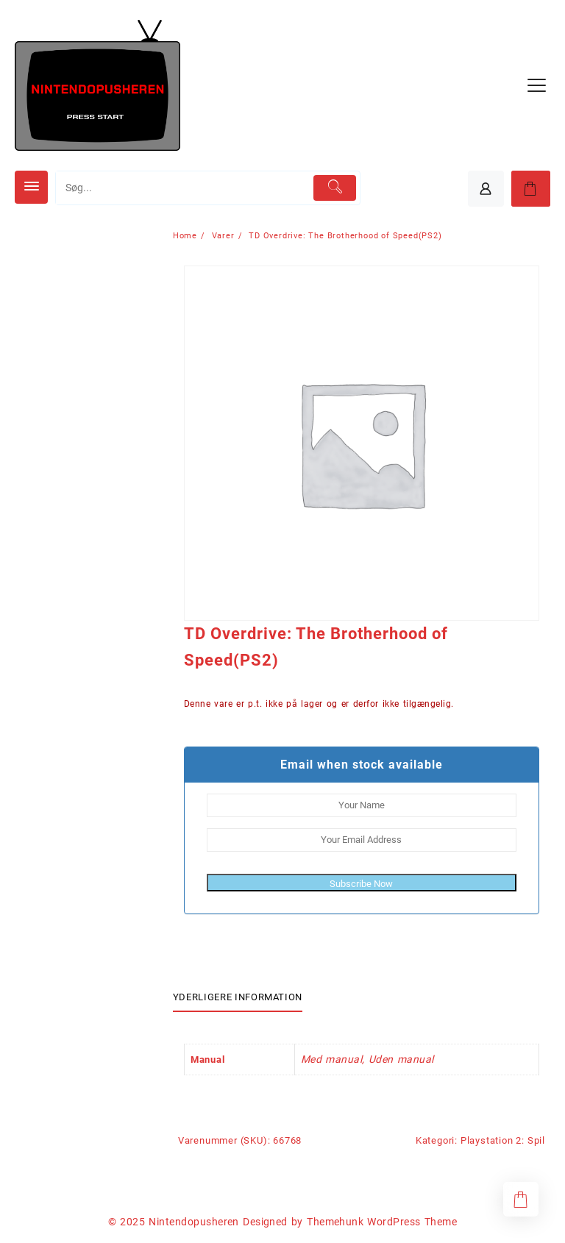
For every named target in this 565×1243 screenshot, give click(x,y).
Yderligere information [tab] (237, 996)
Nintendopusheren (194, 1222)
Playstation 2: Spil (503, 1140)
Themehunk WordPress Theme (382, 1222)
